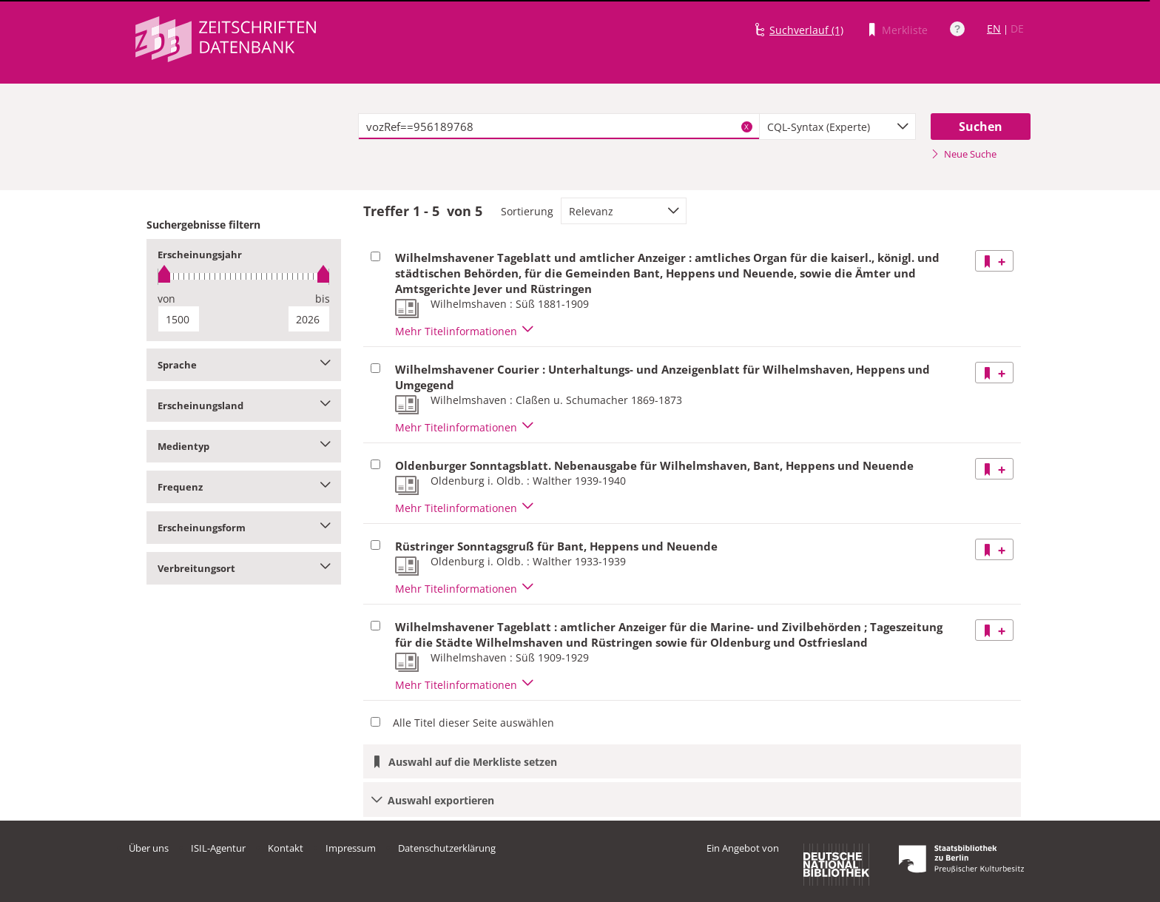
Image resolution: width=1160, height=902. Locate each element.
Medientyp (244, 446)
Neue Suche (964, 154)
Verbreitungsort (244, 568)
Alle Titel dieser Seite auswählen (473, 723)
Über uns (149, 848)
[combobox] (837, 126)
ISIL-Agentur (218, 848)
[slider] (244, 276)
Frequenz (244, 487)
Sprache (244, 364)
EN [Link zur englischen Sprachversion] (994, 28)
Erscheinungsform (244, 527)
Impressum (351, 848)
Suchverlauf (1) (806, 30)
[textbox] (559, 126)
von (166, 299)
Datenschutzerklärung (447, 848)
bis (322, 299)
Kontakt (285, 848)
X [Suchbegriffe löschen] (746, 126)
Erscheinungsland (244, 405)
